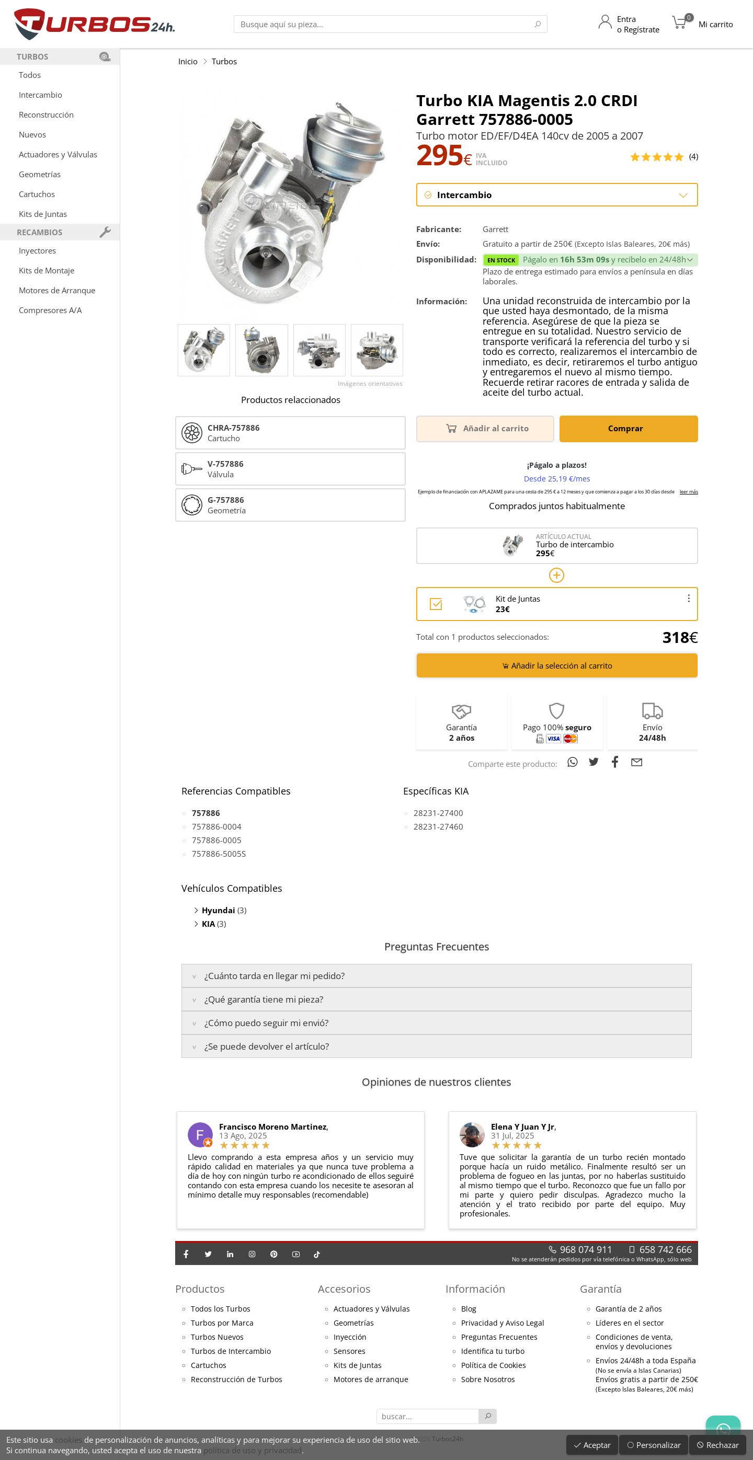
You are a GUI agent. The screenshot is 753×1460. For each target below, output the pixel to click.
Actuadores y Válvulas (58, 154)
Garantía (601, 1289)
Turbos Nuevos (217, 1337)
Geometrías (40, 174)
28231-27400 (438, 813)
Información (475, 1289)
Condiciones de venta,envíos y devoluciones (634, 1342)
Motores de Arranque (57, 290)
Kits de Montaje (46, 270)
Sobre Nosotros (488, 1380)
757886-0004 (217, 827)
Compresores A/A (50, 310)
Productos (200, 1289)
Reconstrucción (46, 114)
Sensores (350, 1351)
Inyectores (37, 250)
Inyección (350, 1337)
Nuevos (32, 134)
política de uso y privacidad (252, 1450)
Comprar (627, 428)
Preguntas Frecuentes (499, 1337)
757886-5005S (219, 854)
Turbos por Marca (222, 1323)
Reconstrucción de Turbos (236, 1380)
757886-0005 (217, 840)
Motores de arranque (371, 1380)
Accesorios (344, 1289)
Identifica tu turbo (492, 1351)
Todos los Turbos (220, 1309)
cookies (68, 1439)
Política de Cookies (493, 1366)
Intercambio (40, 94)
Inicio (188, 61)
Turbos (224, 61)
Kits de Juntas (43, 214)
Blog (468, 1309)
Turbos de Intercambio (231, 1351)
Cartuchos (37, 194)
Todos (30, 75)
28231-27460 (438, 827)
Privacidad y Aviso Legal (502, 1323)
